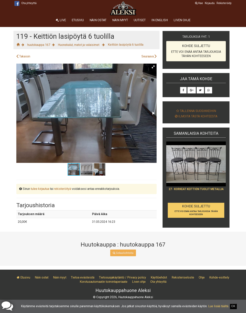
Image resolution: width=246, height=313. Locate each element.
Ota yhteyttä (29, 3)
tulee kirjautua (40, 189)
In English (159, 20)
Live (61, 20)
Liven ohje (182, 20)
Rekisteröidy (224, 3)
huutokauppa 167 (38, 45)
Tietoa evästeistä (82, 277)
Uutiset (140, 20)
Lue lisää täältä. (218, 306)
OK (233, 306)
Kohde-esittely (219, 277)
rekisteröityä (62, 189)
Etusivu (78, 20)
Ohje (202, 277)
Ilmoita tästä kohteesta (196, 116)
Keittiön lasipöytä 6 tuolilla (125, 44)
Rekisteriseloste (183, 277)
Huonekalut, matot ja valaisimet (79, 45)
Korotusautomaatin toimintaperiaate (103, 282)
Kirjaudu (210, 3)
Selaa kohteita (123, 252)
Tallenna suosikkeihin (196, 111)
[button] (153, 67)
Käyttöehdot (159, 277)
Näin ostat (98, 20)
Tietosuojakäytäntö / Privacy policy (122, 277)
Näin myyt (120, 20)
